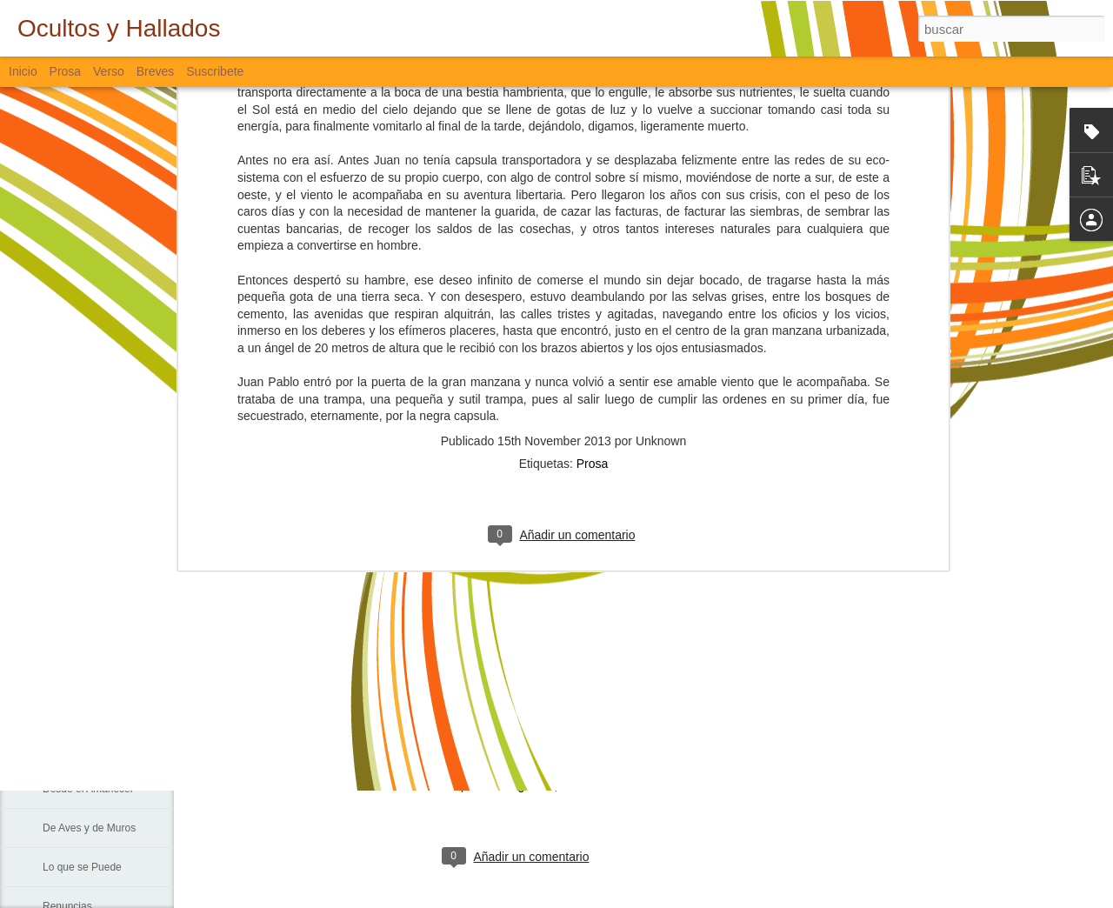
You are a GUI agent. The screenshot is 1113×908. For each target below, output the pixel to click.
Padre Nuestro (76, 671)
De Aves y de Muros (89, 828)
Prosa (592, 177)
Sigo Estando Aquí (86, 750)
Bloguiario (527, 785)
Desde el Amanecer (88, 789)
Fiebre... (62, 593)
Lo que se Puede (82, 867)
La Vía (58, 710)
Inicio (23, 71)
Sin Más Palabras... (88, 632)
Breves (156, 71)
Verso (108, 71)
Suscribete (214, 71)
